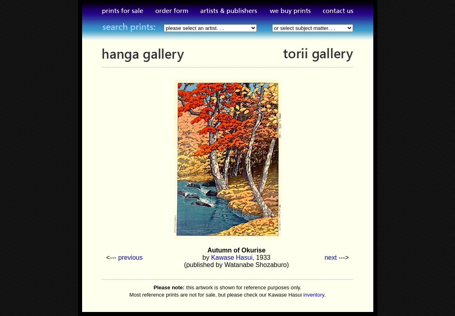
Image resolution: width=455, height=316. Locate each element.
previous (130, 257)
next (330, 257)
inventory (313, 295)
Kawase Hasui (231, 257)
